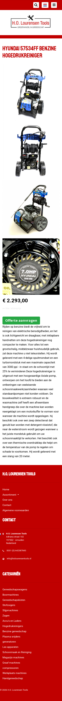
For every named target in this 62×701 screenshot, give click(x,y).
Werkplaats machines (14, 673)
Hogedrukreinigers (12, 626)
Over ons (7, 499)
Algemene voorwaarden (15, 510)
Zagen (5, 615)
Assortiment (9, 494)
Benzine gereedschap (14, 631)
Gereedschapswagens (14, 589)
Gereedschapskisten (13, 600)
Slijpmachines (10, 610)
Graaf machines (11, 662)
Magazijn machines (13, 657)
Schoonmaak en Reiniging (16, 652)
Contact (6, 505)
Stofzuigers (8, 605)
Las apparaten (10, 646)
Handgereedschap (12, 678)
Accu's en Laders (11, 620)
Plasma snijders (11, 636)
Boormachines (10, 594)
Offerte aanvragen (21, 320)
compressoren (10, 668)
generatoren (9, 641)
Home (5, 489)
